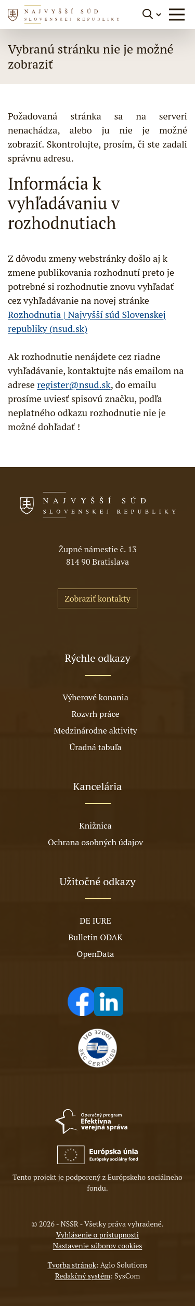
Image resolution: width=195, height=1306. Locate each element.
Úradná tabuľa (95, 747)
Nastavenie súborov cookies (97, 1245)
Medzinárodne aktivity (95, 730)
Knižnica (95, 825)
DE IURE (95, 920)
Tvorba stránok (71, 1265)
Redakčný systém (82, 1276)
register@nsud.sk (73, 384)
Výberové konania (95, 697)
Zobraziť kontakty (97, 598)
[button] (176, 14)
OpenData (95, 953)
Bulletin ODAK (95, 937)
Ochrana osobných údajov (95, 842)
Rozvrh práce (95, 713)
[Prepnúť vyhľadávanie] (152, 14)
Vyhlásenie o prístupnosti (97, 1235)
